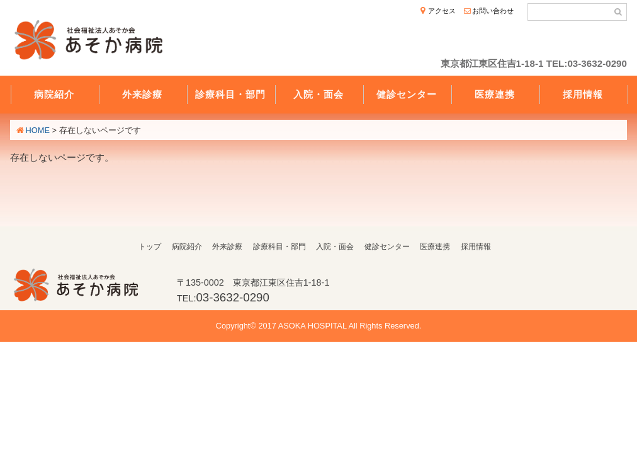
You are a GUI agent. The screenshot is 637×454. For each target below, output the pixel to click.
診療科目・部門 (230, 94)
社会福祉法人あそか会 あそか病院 (92, 42)
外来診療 (142, 94)
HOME (38, 130)
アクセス (442, 11)
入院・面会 (318, 94)
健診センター (406, 94)
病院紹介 (54, 94)
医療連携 (495, 94)
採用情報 (583, 94)
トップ (149, 246)
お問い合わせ (493, 11)
